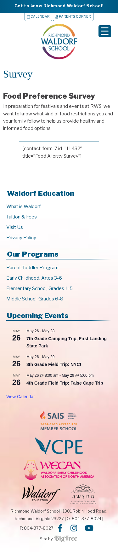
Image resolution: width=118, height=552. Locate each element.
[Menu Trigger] (104, 31)
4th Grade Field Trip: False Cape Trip (64, 383)
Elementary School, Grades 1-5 (39, 288)
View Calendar (20, 396)
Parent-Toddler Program (32, 267)
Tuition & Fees (21, 217)
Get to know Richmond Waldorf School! (59, 5)
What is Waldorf (23, 206)
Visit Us (14, 227)
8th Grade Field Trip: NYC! (53, 364)
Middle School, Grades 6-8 (34, 299)
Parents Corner (73, 17)
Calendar (38, 17)
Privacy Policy (21, 238)
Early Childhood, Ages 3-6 (34, 278)
